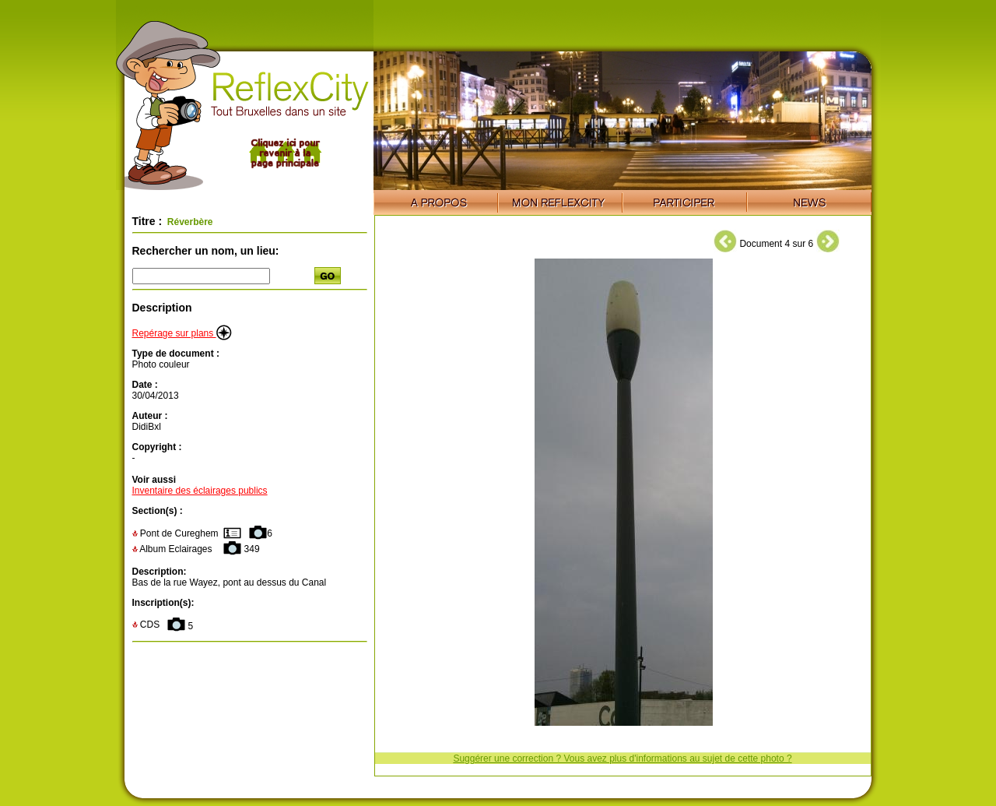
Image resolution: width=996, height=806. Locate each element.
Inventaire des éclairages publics (200, 490)
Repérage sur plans (182, 333)
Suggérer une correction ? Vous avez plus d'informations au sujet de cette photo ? (622, 758)
